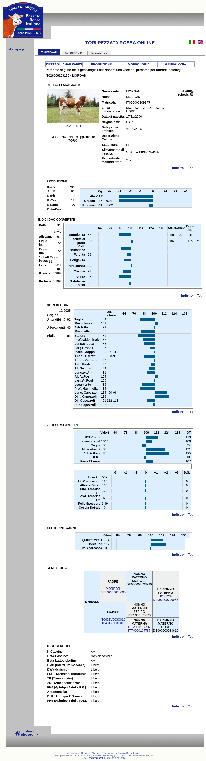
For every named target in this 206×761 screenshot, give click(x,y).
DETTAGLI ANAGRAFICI (64, 64)
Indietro (178, 168)
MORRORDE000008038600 (113, 590)
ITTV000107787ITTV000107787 (139, 628)
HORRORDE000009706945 (165, 598)
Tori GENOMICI (74, 53)
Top (191, 168)
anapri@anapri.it (97, 758)
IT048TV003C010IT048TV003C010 (113, 621)
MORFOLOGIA (138, 64)
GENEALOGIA (175, 64)
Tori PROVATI (49, 52)
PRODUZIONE (101, 64)
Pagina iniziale (99, 53)
